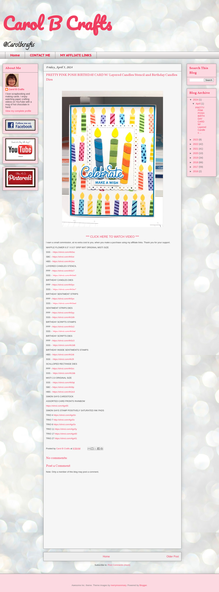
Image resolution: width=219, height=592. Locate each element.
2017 (196, 167)
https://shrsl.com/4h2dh (63, 317)
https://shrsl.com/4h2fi (63, 359)
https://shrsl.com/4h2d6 (64, 345)
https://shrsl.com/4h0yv (63, 284)
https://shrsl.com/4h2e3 (63, 392)
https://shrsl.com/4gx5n (65, 415)
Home (15, 55)
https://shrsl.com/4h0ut (63, 256)
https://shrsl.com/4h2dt (63, 354)
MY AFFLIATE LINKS (76, 55)
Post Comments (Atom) (119, 565)
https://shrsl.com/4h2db (64, 373)
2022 (196, 144)
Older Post (172, 556)
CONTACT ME (40, 55)
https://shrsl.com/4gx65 (57, 406)
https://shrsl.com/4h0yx (63, 298)
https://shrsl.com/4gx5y (66, 429)
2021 (196, 148)
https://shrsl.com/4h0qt (64, 382)
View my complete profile (18, 111)
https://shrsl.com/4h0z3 (63, 340)
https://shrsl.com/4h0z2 (63, 326)
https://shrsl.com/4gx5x (65, 424)
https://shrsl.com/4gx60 (66, 433)
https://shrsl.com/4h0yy (63, 312)
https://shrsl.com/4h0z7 (63, 270)
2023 (196, 139)
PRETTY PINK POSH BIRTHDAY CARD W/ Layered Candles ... (200, 120)
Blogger (143, 585)
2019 (196, 157)
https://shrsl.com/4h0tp (63, 387)
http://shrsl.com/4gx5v (64, 420)
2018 (196, 162)
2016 (196, 171)
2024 (196, 99)
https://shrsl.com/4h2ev (63, 261)
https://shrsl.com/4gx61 (66, 438)
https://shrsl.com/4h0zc (63, 368)
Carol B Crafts (57, 23)
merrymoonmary (118, 585)
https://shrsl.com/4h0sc (64, 252)
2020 (196, 153)
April (198, 103)
